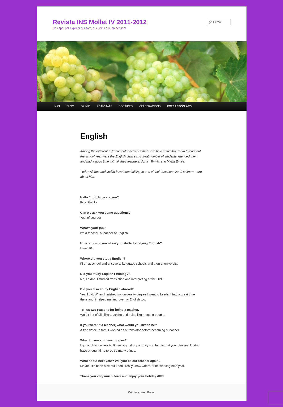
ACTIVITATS (104, 106)
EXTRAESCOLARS (179, 106)
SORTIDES (126, 106)
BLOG (70, 106)
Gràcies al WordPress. (141, 392)
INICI (57, 106)
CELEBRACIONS (150, 106)
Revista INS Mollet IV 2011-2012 (100, 21)
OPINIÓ (85, 106)
